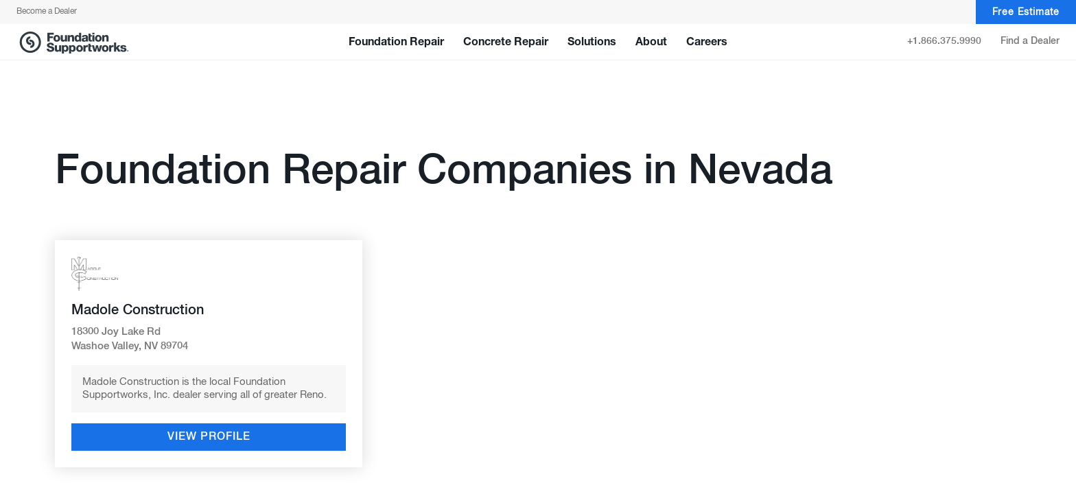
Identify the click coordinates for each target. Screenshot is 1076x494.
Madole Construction (137, 310)
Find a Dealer (1030, 41)
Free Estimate (1026, 12)
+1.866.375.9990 (944, 41)
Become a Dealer (46, 12)
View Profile (208, 437)
